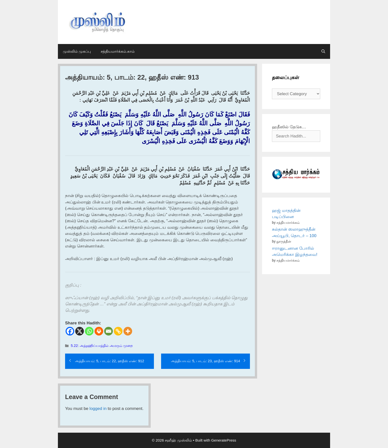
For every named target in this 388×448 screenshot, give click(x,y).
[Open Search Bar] (323, 51)
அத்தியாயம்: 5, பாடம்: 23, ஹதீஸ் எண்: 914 (205, 361)
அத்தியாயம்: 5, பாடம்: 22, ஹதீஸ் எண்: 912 (109, 361)
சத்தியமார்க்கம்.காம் (118, 51)
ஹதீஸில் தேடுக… (289, 127)
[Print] (99, 331)
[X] (79, 331)
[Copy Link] (118, 331)
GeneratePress (223, 440)
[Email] (108, 331)
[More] (127, 331)
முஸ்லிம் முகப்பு (77, 51)
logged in (98, 408)
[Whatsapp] (89, 331)
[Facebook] (70, 331)
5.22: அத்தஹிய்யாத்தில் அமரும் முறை (102, 346)
